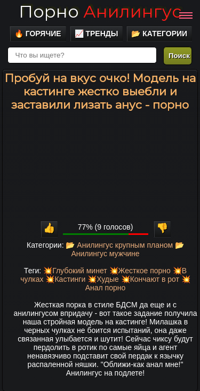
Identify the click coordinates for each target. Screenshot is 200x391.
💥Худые (103, 279)
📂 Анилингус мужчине (127, 249)
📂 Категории (159, 33)
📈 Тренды (96, 33)
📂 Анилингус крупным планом (119, 245)
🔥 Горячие (37, 33)
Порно (100, 11)
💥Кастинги (65, 279)
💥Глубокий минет (75, 270)
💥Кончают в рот (150, 279)
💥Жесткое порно (140, 270)
